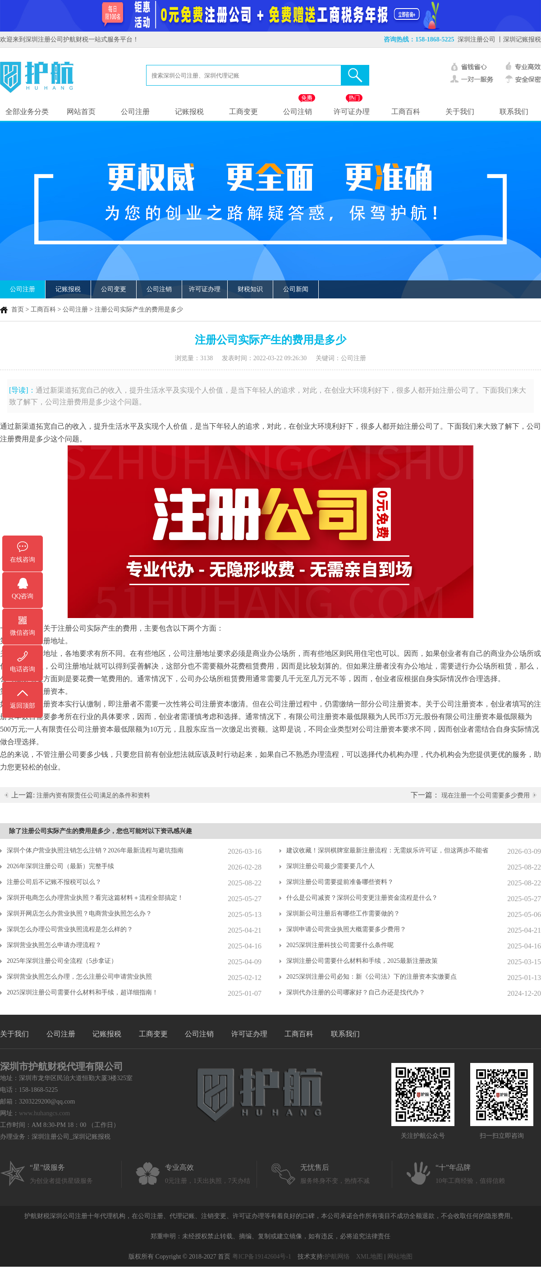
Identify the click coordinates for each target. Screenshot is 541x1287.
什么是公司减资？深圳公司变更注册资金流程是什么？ (362, 897)
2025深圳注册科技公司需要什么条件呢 (340, 945)
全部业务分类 (27, 111)
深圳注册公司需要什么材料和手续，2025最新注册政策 (362, 960)
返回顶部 (22, 705)
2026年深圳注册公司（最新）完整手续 (60, 866)
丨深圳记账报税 (519, 39)
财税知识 (250, 289)
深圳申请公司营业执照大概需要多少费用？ (346, 929)
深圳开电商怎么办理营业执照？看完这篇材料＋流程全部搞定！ (95, 897)
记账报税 (189, 111)
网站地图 (400, 1256)
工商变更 (243, 111)
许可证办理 (352, 111)
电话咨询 (22, 669)
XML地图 (369, 1256)
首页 (17, 309)
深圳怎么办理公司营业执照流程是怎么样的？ (70, 929)
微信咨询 (22, 632)
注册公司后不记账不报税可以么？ (54, 882)
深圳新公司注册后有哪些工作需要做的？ (343, 913)
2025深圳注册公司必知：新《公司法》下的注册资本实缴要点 (371, 976)
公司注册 (135, 111)
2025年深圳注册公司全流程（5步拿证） (62, 960)
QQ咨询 (22, 596)
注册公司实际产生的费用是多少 (139, 309)
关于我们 (459, 111)
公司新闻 (295, 289)
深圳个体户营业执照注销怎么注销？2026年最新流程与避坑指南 (95, 850)
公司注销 (297, 111)
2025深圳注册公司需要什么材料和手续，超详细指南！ (82, 992)
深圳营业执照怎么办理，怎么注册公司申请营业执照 (79, 976)
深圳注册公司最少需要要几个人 (330, 866)
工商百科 (405, 111)
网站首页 (81, 111)
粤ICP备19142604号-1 (261, 1256)
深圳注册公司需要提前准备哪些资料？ (340, 882)
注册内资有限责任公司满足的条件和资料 (93, 795)
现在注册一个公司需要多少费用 (485, 795)
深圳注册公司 (476, 39)
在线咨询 (22, 559)
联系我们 (514, 111)
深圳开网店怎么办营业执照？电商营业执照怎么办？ (79, 913)
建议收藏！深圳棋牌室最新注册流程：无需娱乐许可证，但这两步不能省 (387, 850)
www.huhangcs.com (44, 1113)
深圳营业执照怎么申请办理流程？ (54, 945)
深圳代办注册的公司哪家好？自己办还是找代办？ (355, 992)
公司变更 (113, 289)
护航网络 (337, 1256)
